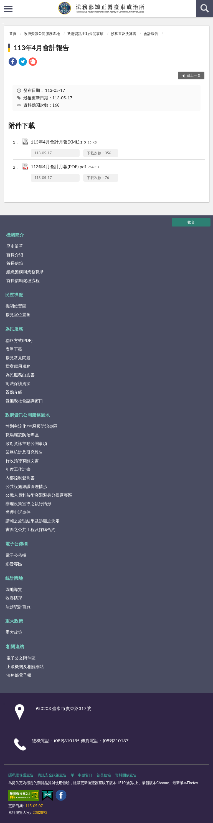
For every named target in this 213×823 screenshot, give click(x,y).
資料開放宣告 (126, 775)
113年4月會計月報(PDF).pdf (65, 167)
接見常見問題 (18, 357)
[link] (13, 62)
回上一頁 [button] (193, 75)
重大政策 (14, 620)
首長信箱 (14, 263)
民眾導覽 (14, 294)
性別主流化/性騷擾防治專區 (31, 426)
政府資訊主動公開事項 (85, 33)
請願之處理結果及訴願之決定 (33, 520)
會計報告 (151, 33)
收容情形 (14, 597)
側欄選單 (8, 9)
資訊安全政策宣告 (52, 775)
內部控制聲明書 (20, 477)
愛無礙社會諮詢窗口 (24, 400)
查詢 (204, 8)
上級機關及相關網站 (25, 666)
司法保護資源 (18, 383)
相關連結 (15, 646)
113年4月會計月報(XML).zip (64, 142)
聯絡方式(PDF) (19, 340)
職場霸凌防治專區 (22, 434)
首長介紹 (14, 254)
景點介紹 (14, 391)
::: (4, 4)
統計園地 (14, 578)
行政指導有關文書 (22, 460)
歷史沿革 (14, 245)
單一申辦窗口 (81, 775)
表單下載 (14, 348)
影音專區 (14, 563)
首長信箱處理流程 (23, 280)
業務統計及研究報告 (24, 451)
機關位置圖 (16, 305)
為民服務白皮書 (20, 374)
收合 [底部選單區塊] (191, 222)
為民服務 (14, 328)
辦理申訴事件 (18, 512)
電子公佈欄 (16, 543)
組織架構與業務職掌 (25, 271)
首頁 (12, 33)
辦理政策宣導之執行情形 (28, 503)
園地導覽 (14, 589)
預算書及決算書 (123, 33)
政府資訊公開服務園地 (42, 33)
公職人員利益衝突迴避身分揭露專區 (39, 494)
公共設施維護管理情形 (26, 486)
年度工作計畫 (18, 469)
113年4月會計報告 (41, 48)
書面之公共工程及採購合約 (30, 529)
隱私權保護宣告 (21, 775)
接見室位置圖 (18, 314)
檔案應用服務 (18, 366)
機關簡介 (15, 234)
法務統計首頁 (18, 606)
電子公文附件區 (21, 657)
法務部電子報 (18, 675)
